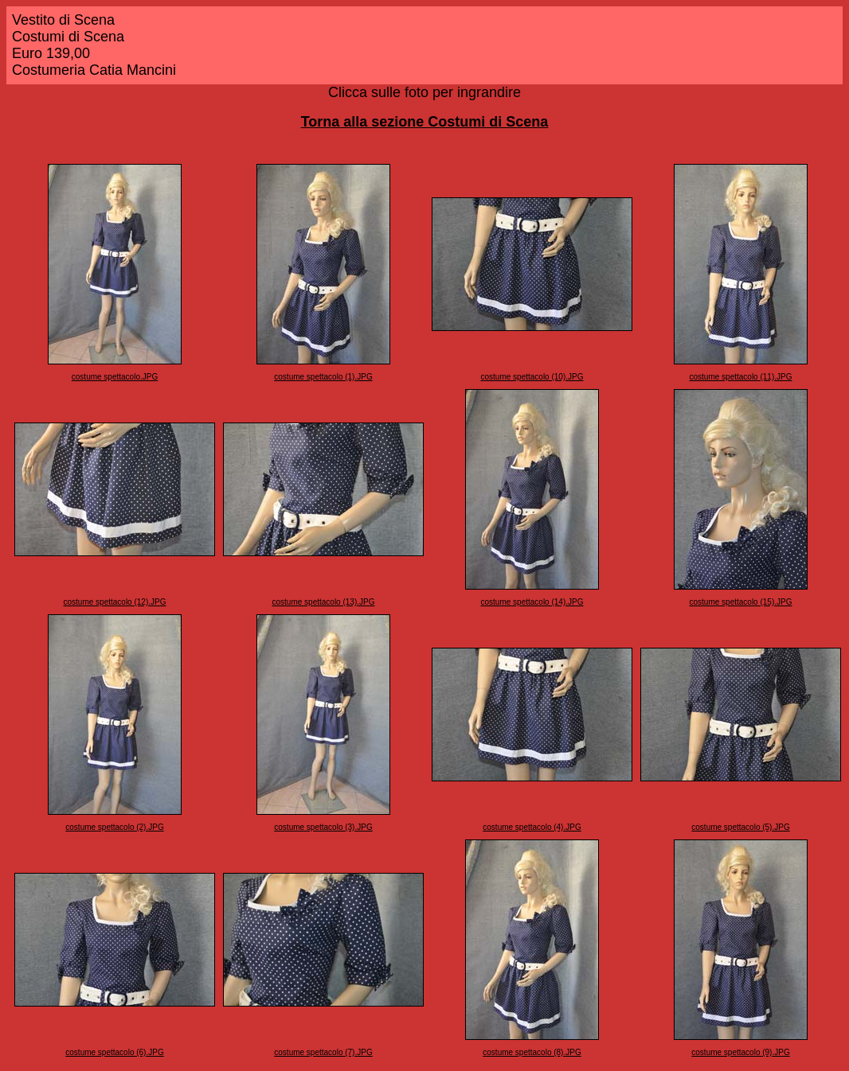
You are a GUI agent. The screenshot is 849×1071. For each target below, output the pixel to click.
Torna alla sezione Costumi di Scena (425, 122)
